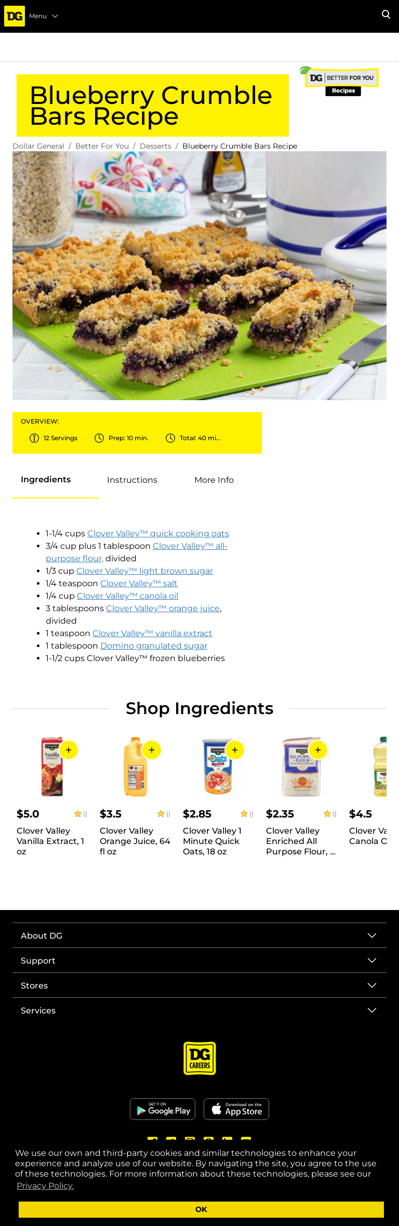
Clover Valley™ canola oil (127, 596)
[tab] (45, 479)
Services (38, 1011)
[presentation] (55, 480)
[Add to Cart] (68, 750)
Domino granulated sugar (153, 646)
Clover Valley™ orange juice (163, 608)
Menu (44, 16)
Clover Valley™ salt (139, 583)
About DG (41, 936)
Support (38, 961)
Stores (34, 986)
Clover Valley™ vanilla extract (152, 633)
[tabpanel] (137, 596)
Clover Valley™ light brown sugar (144, 571)
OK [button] (201, 1209)
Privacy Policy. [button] (45, 1186)
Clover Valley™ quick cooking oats (158, 533)
